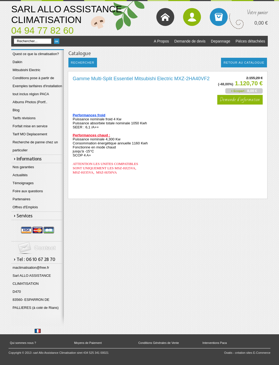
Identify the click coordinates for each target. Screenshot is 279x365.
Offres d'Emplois (25, 207)
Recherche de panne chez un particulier (35, 146)
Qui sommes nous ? (23, 342)
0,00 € (261, 23)
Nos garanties (23, 167)
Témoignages (23, 183)
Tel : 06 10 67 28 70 (36, 259)
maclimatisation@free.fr (31, 268)
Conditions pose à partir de (33, 78)
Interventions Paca (215, 342)
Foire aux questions (28, 191)
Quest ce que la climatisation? (36, 54)
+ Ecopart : (238, 91)
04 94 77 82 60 (42, 30)
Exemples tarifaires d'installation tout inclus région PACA (37, 90)
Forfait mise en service (30, 126)
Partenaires (21, 199)
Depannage (220, 41)
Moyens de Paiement (88, 342)
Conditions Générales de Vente (158, 342)
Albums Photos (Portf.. (30, 102)
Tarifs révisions (24, 118)
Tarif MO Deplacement (30, 134)
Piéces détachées (250, 41)
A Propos (161, 41)
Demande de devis (190, 41)
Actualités (20, 175)
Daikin (17, 62)
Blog (16, 110)
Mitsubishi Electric (26, 70)
